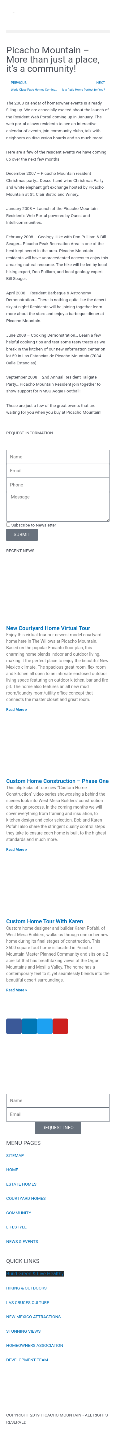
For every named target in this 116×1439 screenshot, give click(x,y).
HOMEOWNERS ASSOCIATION (34, 1345)
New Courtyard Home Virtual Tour (48, 628)
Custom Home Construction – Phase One (57, 781)
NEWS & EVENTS (22, 1241)
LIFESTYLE (16, 1226)
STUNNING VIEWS (23, 1331)
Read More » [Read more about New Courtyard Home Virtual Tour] (16, 709)
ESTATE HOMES (21, 1184)
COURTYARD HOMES (26, 1198)
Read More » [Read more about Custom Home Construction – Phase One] (16, 849)
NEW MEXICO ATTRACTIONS (33, 1316)
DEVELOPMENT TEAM (27, 1359)
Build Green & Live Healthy (35, 1274)
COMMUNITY (18, 1212)
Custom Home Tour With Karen (44, 921)
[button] (58, 31)
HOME (12, 1169)
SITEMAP (15, 1155)
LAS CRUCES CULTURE (27, 1302)
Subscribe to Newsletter (33, 525)
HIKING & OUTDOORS (26, 1287)
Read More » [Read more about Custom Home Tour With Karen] (16, 990)
